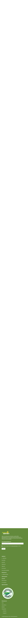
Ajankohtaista (5, 584)
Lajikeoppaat (4, 576)
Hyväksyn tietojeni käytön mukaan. (12, 546)
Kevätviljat (3, 560)
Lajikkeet (3, 556)
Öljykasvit (3, 566)
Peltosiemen (4, 601)
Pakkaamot (4, 572)
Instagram (4, 613)
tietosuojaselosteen (14, 546)
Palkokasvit (4, 564)
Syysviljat (3, 562)
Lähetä (3, 548)
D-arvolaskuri (4, 582)
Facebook (4, 611)
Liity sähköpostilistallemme (6, 541)
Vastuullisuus (4, 604)
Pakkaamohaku (5, 574)
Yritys (3, 602)
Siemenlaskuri (4, 580)
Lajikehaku (4, 558)
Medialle (3, 606)
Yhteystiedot (4, 609)
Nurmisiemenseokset (5, 570)
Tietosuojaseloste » (14, 616)
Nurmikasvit (4, 568)
